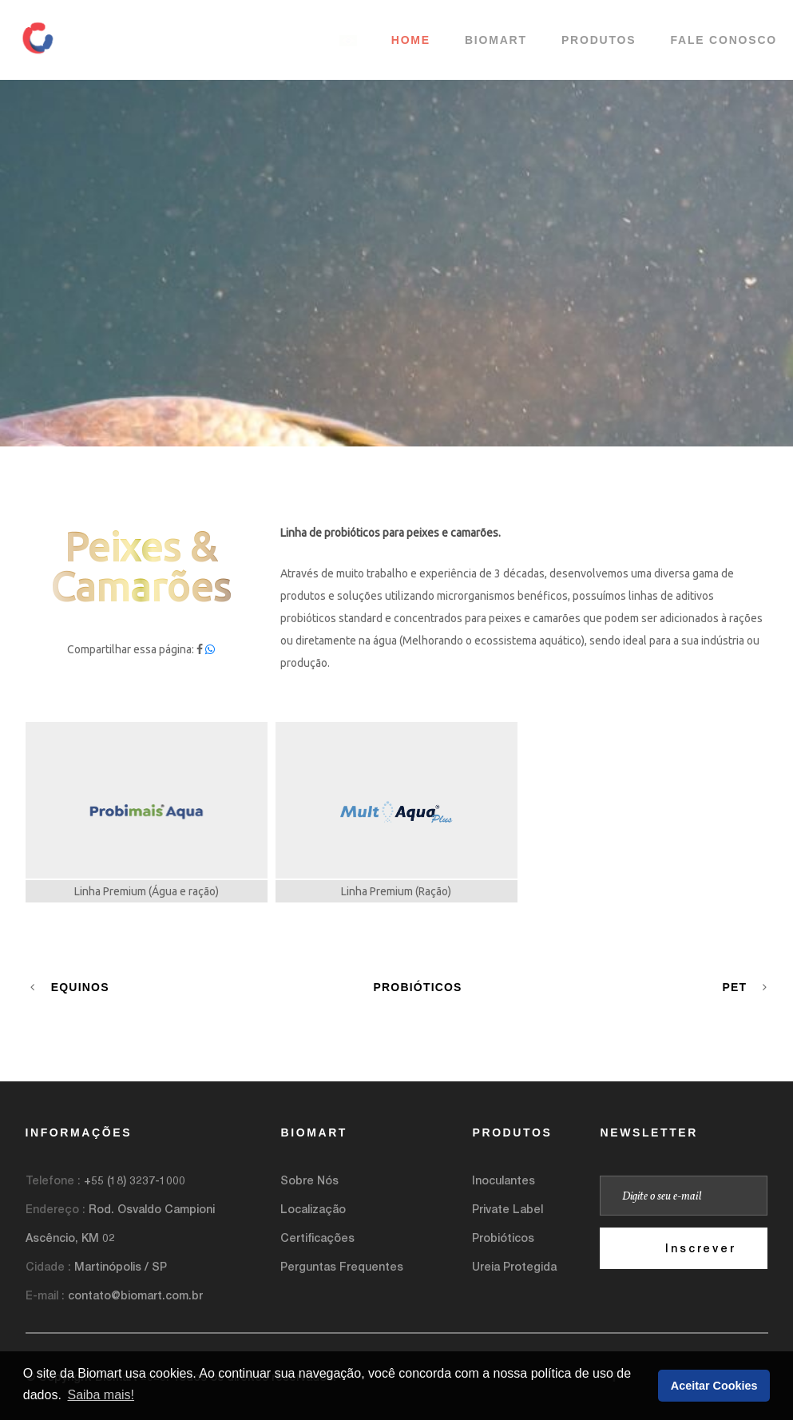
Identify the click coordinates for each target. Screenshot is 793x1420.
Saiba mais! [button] (100, 1395)
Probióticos (417, 987)
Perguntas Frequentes (341, 1266)
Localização (313, 1209)
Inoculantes (503, 1180)
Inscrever (700, 1248)
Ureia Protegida (514, 1266)
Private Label (507, 1209)
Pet (744, 987)
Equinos (69, 987)
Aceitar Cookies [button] (714, 1385)
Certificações (317, 1237)
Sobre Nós (309, 1180)
